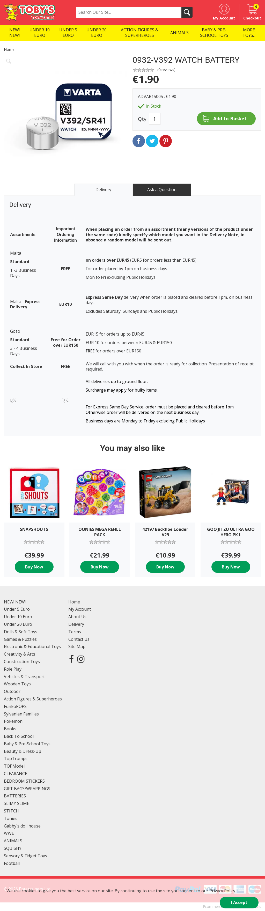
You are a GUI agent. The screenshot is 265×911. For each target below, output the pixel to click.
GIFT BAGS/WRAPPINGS (27, 788)
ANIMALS (13, 841)
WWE (9, 833)
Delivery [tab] (103, 189)
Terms (74, 632)
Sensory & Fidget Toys (25, 856)
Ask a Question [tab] (161, 189)
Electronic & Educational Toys (32, 646)
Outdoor (12, 691)
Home (9, 49)
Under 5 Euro (17, 609)
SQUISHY (12, 848)
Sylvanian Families (21, 714)
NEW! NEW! (15, 602)
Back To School (19, 736)
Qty (142, 118)
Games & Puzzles (20, 639)
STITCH (11, 811)
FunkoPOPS (15, 706)
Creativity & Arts (19, 654)
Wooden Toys (17, 684)
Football (12, 863)
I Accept (239, 902)
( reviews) (166, 69)
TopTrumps (15, 758)
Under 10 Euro (18, 617)
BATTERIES (15, 796)
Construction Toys (22, 661)
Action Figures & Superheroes (33, 699)
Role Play (12, 669)
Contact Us (79, 639)
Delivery (76, 624)
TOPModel (14, 766)
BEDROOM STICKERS (24, 781)
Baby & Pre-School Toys (27, 744)
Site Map (76, 646)
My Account (79, 609)
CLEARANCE (15, 773)
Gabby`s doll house (22, 826)
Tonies (10, 818)
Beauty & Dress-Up (22, 751)
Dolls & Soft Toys (20, 632)
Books (10, 729)
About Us (77, 617)
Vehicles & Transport (24, 676)
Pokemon (13, 721)
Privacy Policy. (222, 891)
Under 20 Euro (18, 624)
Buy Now (34, 567)
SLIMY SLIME (16, 803)
